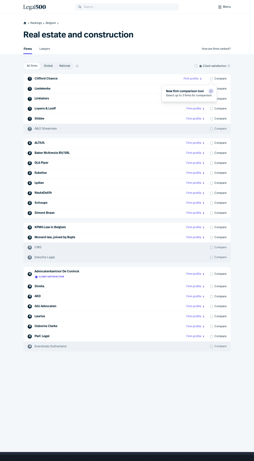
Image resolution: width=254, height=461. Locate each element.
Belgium (52, 23)
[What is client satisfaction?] (229, 66)
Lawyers (44, 48)
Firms (28, 49)
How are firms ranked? (216, 48)
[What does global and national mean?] (77, 66)
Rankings (37, 23)
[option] (32, 66)
